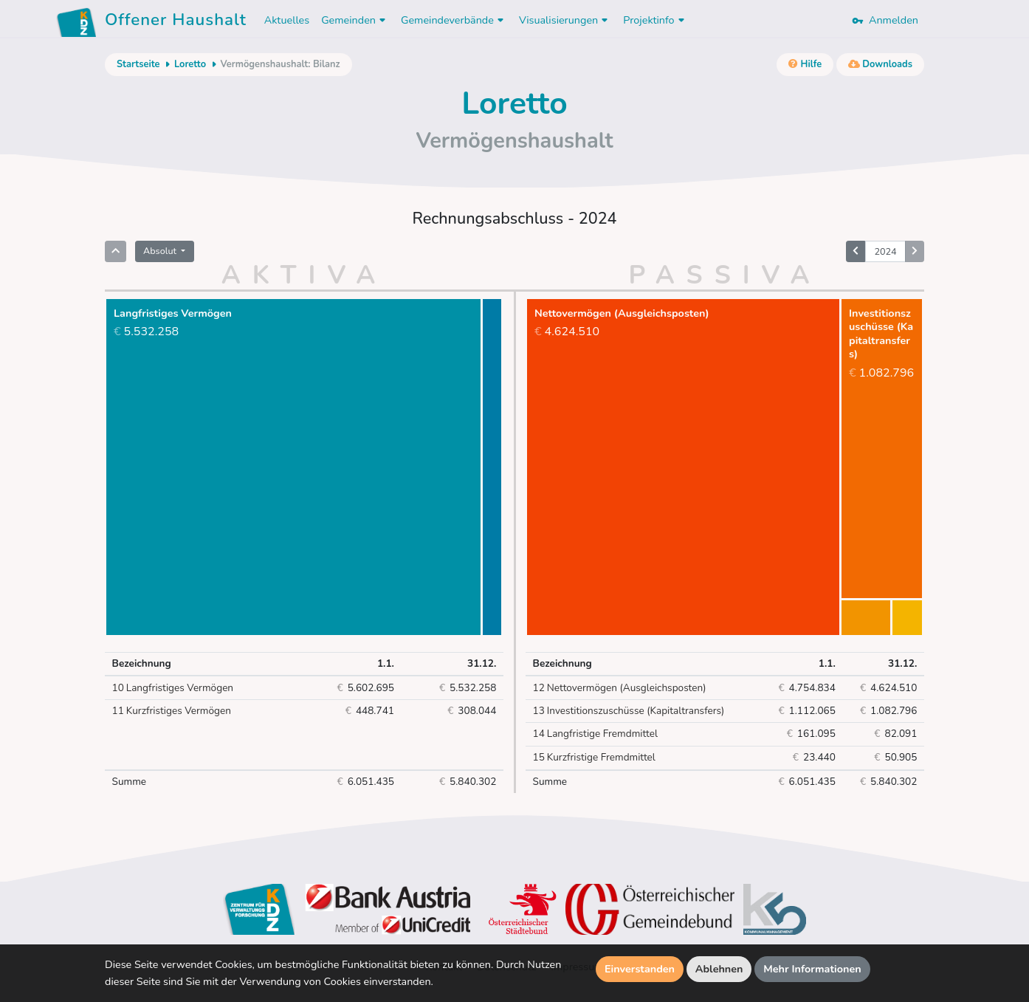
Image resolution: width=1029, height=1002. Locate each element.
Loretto (190, 64)
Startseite (138, 64)
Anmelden (885, 20)
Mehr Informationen (812, 968)
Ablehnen (719, 968)
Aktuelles (286, 20)
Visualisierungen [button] (565, 20)
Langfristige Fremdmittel (595, 734)
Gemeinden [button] (355, 20)
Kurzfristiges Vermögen (171, 711)
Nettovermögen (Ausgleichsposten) (619, 688)
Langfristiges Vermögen (173, 688)
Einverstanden (640, 968)
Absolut (161, 250)
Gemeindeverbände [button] (454, 20)
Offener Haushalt (176, 22)
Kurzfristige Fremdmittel (594, 757)
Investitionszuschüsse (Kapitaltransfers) (629, 711)
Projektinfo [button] (655, 20)
